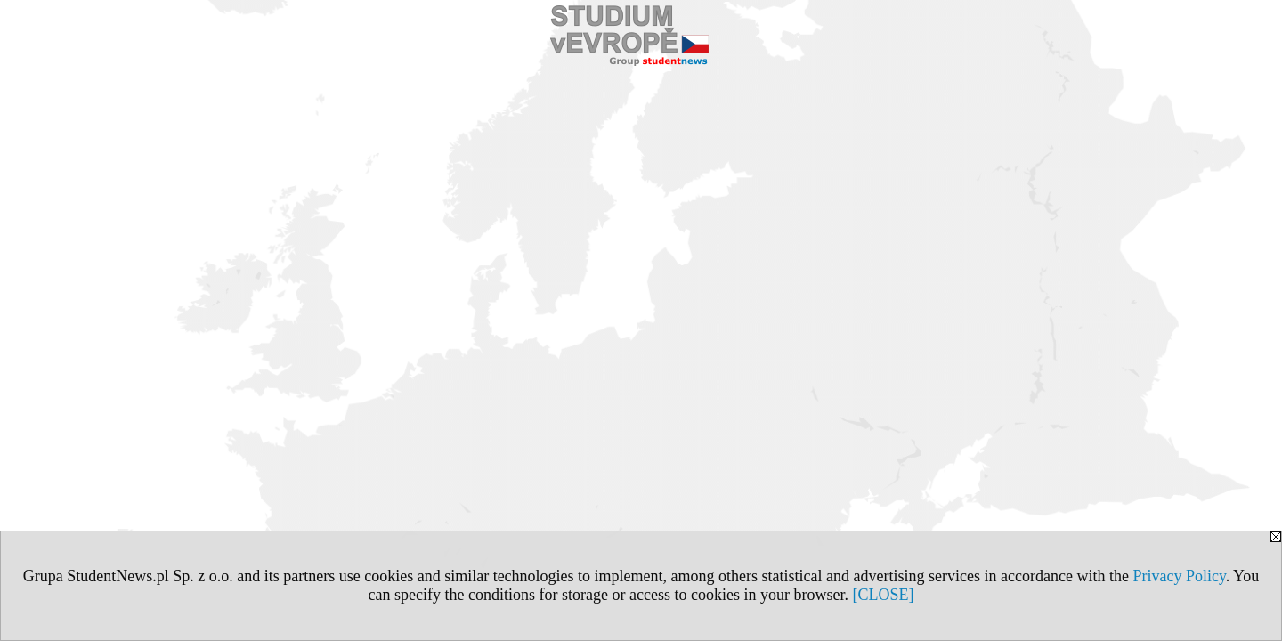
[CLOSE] (882, 595)
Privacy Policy (1178, 576)
